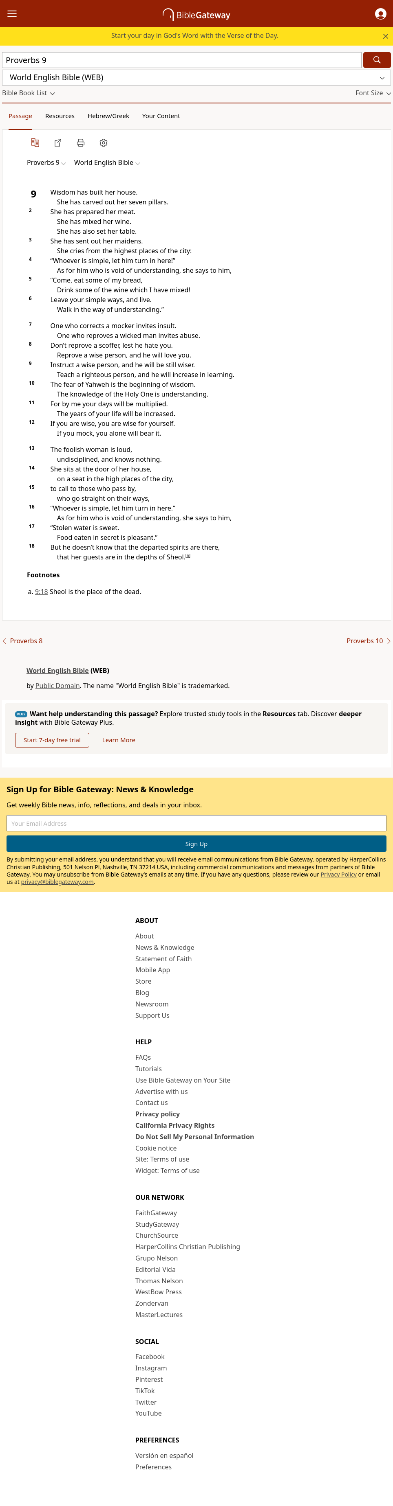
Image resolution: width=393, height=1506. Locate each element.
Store (143, 981)
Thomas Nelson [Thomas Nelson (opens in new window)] (159, 1280)
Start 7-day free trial (52, 740)
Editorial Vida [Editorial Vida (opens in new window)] (155, 1269)
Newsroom (152, 1004)
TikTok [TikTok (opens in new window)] (145, 1390)
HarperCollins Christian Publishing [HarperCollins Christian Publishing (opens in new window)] (187, 1246)
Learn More (118, 740)
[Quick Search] (182, 60)
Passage (20, 116)
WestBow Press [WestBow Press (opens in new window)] (158, 1291)
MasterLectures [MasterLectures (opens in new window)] (159, 1314)
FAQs (143, 1057)
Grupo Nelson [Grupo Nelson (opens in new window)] (156, 1258)
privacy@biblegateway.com (57, 882)
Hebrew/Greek (108, 116)
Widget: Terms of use (167, 1170)
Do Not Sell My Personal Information (194, 1136)
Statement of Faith (163, 958)
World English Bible (57, 670)
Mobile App (152, 969)
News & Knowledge (164, 947)
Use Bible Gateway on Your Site (182, 1080)
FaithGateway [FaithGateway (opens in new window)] (156, 1212)
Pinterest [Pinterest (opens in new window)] (149, 1379)
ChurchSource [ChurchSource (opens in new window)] (156, 1235)
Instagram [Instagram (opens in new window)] (151, 1368)
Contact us (151, 1102)
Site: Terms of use (162, 1159)
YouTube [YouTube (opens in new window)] (148, 1413)
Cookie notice (156, 1148)
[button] (380, 14)
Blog (142, 992)
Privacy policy (157, 1113)
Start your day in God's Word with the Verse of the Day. (194, 35)
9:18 (41, 591)
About (144, 936)
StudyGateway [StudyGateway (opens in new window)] (157, 1224)
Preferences (153, 1466)
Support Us (152, 1015)
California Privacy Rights (175, 1125)
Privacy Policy (339, 874)
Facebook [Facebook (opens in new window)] (150, 1356)
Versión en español (164, 1455)
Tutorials (148, 1068)
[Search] (377, 60)
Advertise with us (161, 1091)
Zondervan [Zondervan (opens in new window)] (151, 1303)
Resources (60, 116)
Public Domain (57, 685)
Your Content (161, 116)
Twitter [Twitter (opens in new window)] (146, 1402)
